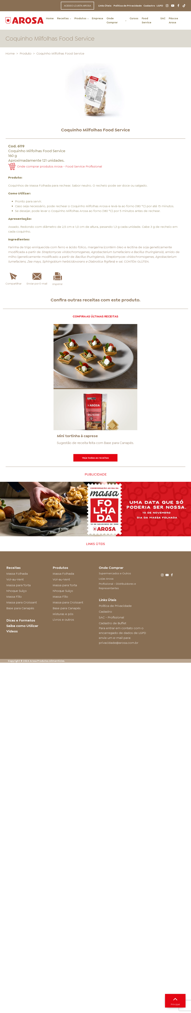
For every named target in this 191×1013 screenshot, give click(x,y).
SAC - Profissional (111, 617)
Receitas (63, 18)
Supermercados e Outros (115, 573)
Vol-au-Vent (15, 579)
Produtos (80, 18)
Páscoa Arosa (173, 20)
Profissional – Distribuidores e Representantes (117, 586)
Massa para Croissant (21, 602)
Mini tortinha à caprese (77, 435)
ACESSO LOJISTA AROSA (77, 5)
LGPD (160, 5)
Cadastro (149, 5)
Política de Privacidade (128, 5)
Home (50, 18)
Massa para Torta (18, 585)
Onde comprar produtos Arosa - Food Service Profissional (59, 166)
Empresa (97, 18)
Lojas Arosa (106, 578)
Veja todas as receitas (95, 457)
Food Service (146, 20)
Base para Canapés (118, 443)
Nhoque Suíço (16, 591)
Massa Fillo (14, 597)
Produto (25, 53)
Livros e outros (63, 620)
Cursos (134, 18)
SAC (162, 18)
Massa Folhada (17, 574)
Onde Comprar (112, 20)
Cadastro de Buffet (112, 623)
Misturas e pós (63, 614)
